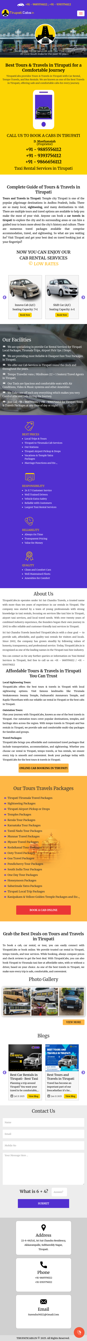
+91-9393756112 (43, 1282)
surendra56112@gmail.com (43, 1314)
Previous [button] (4, 297)
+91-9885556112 (43, 1277)
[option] (25, 297)
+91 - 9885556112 (36, 4)
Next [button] (82, 297)
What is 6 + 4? (34, 1191)
